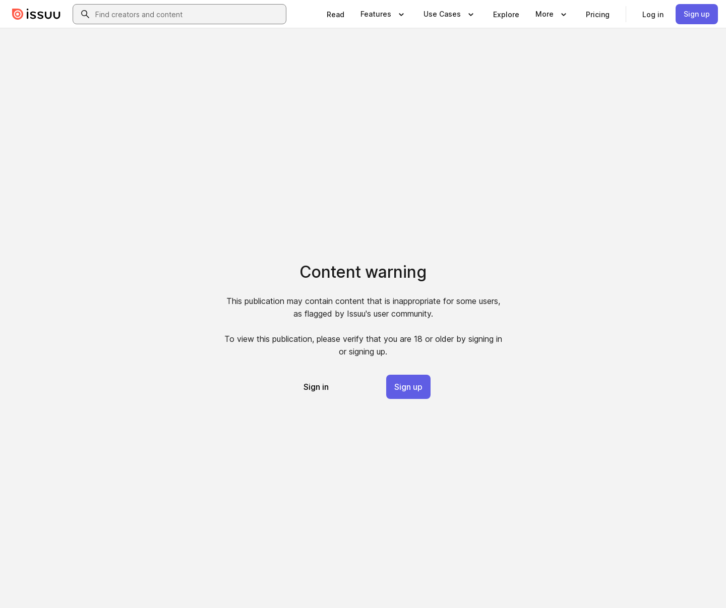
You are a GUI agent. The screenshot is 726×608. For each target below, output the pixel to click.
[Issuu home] (36, 14)
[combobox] (188, 14)
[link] (335, 14)
